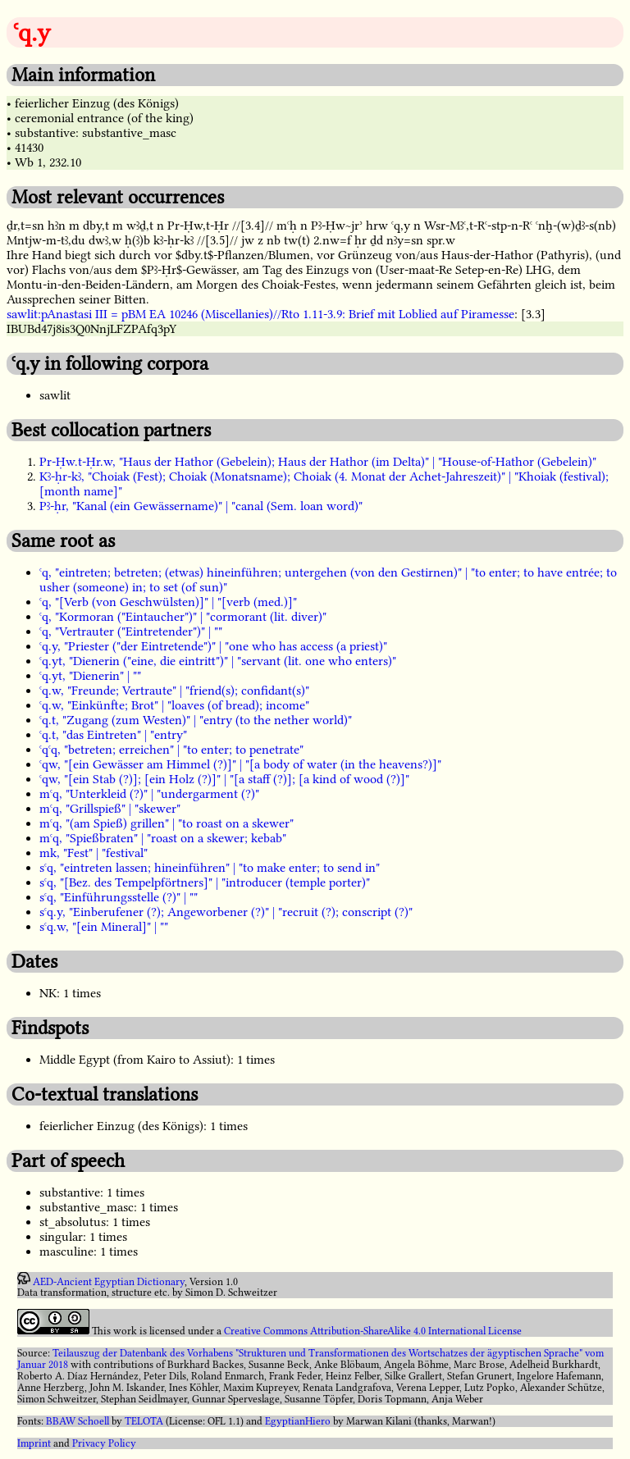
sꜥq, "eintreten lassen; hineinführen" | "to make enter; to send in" (209, 867)
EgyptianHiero (298, 1421)
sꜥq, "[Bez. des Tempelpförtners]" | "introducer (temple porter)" (204, 882)
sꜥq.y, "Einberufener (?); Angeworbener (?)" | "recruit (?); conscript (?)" (226, 912)
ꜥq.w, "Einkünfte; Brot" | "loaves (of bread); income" (174, 705)
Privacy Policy (104, 1443)
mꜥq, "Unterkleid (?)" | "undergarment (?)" (149, 793)
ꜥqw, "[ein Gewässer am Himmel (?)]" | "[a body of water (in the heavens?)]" (240, 764)
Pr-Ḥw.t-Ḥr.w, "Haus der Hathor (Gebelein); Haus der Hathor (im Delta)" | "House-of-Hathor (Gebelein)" (317, 461)
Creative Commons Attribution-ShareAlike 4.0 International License (373, 1331)
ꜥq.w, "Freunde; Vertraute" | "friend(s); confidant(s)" (174, 690)
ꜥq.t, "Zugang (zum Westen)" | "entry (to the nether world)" (195, 720)
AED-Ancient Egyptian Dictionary (109, 1281)
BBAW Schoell (77, 1421)
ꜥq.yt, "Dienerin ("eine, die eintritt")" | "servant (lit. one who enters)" (217, 661)
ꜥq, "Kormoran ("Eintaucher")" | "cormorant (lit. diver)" (182, 616)
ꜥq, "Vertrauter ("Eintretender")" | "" (130, 631)
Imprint (34, 1443)
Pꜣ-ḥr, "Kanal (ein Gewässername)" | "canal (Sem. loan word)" (201, 506)
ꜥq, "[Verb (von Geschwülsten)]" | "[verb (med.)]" (168, 602)
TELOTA (144, 1421)
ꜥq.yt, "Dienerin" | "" (90, 675)
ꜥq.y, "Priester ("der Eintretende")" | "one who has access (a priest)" (213, 646)
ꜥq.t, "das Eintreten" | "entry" (113, 734)
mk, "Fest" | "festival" (93, 853)
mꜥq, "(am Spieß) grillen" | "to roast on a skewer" (166, 823)
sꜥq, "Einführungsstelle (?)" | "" (118, 897)
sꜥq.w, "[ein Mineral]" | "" (103, 926)
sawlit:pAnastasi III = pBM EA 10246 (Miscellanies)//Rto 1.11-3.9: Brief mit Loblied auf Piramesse (260, 314)
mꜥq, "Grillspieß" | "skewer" (109, 808)
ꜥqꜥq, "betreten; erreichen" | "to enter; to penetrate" (171, 749)
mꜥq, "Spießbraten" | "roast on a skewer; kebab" (162, 838)
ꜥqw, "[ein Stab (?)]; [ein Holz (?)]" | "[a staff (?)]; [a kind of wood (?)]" (224, 779)
